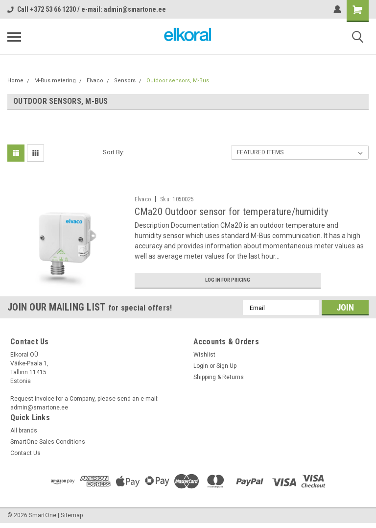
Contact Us (25, 456)
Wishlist (204, 358)
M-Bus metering (55, 80)
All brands (23, 434)
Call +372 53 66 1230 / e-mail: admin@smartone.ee (86, 9)
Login (200, 369)
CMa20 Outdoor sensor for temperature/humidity (231, 211)
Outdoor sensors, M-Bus (177, 80)
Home (15, 80)
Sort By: (113, 152)
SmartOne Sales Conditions (47, 445)
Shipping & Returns (218, 380)
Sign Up (226, 369)
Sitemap (72, 518)
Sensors (125, 80)
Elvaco (95, 80)
